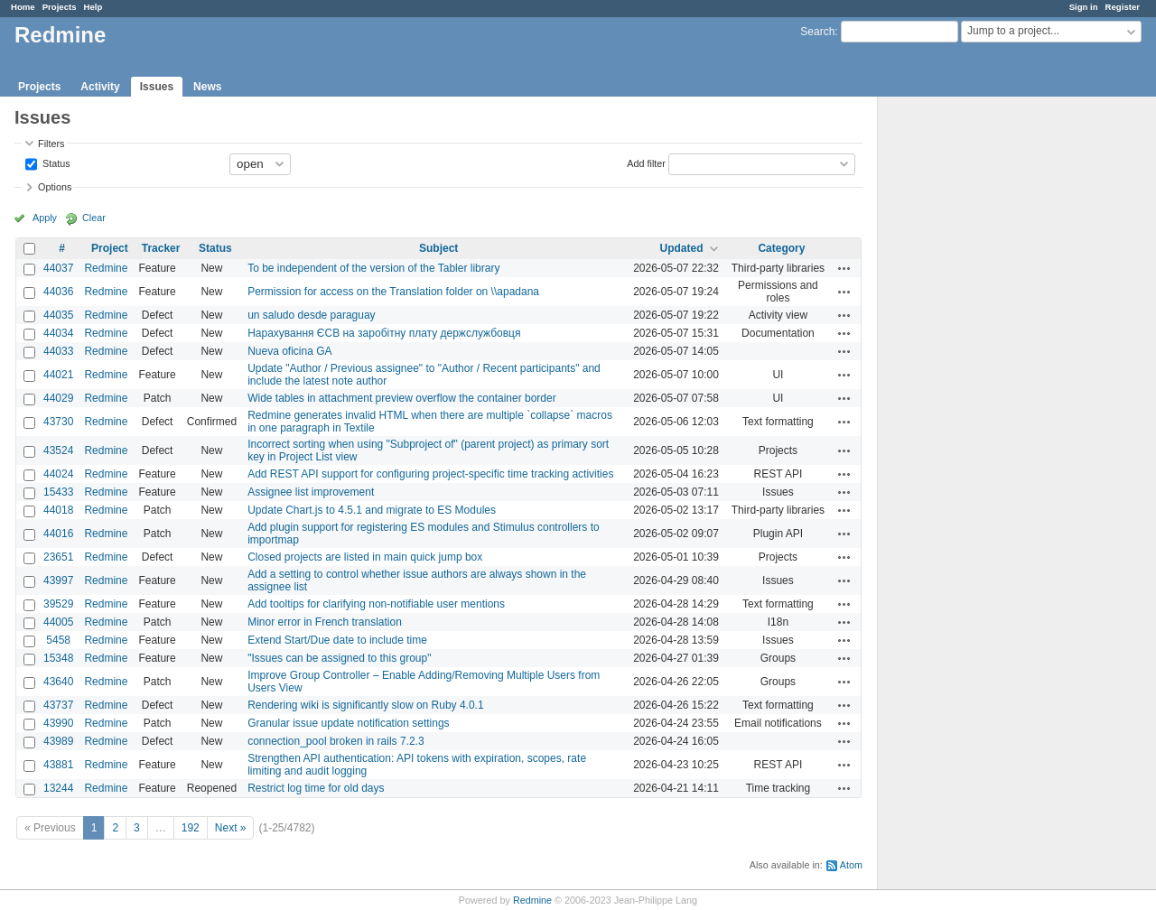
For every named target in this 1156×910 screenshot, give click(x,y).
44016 (58, 533)
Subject (438, 248)
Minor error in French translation (324, 622)
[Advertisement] (968, 380)
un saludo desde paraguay (311, 315)
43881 (58, 764)
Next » (231, 828)
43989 (58, 741)
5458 (58, 640)
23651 (58, 557)
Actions (844, 268)
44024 (58, 474)
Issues (156, 86)
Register (1122, 7)
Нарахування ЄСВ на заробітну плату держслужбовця (383, 333)
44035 (58, 315)
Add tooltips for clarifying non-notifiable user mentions (376, 604)
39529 (58, 604)
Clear (94, 217)
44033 (58, 351)
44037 (58, 268)
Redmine (105, 268)
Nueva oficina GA (289, 351)
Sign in (1083, 7)
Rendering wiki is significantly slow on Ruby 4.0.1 (365, 705)
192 (191, 828)
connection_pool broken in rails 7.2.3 (335, 741)
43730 (58, 421)
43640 (58, 681)
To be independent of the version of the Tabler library (373, 268)
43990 (58, 723)
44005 (58, 622)
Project (109, 248)
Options (54, 186)
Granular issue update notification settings (348, 723)
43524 (58, 450)
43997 (58, 580)
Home (23, 7)
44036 (58, 291)
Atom (851, 864)
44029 (58, 398)
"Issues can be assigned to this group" (339, 658)
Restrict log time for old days (315, 788)
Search (817, 31)
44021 (58, 374)
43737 (58, 705)
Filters (51, 143)
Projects (59, 7)
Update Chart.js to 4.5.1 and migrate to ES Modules (371, 510)
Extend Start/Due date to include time (337, 640)
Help (93, 7)
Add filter (646, 162)
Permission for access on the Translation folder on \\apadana (393, 291)
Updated (682, 248)
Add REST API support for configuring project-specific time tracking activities (430, 474)
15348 (58, 658)
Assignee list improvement (310, 492)
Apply (45, 217)
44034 (58, 333)
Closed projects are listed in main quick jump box (364, 557)
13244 (58, 788)
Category (781, 248)
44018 (58, 510)
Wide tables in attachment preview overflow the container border (401, 398)
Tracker (161, 248)
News (207, 86)
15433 (58, 492)
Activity (99, 86)
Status (55, 162)
